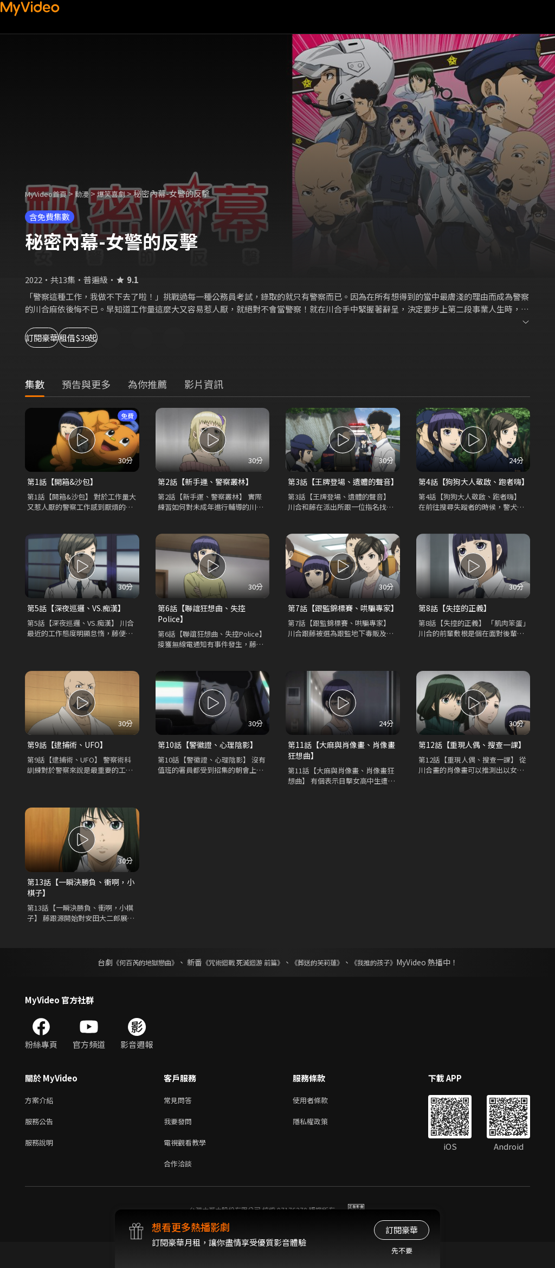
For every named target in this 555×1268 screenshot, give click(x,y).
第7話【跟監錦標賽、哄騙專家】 (339, 627)
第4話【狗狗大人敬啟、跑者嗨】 (469, 487)
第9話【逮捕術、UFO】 (70, 760)
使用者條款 (319, 1120)
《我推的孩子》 (389, 981)
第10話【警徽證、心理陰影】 (211, 760)
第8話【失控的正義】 (457, 621)
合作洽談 (180, 1188)
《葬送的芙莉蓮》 (325, 981)
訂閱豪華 (54, 337)
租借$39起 (126, 337)
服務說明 (41, 1165)
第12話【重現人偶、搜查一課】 (467, 766)
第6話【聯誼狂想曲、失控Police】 (204, 627)
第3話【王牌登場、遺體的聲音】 (339, 487)
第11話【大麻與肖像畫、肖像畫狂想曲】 (341, 766)
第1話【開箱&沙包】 (64, 482)
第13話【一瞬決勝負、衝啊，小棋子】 (80, 905)
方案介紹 (41, 1120)
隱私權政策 (319, 1143)
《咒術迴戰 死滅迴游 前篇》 (240, 981)
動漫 (90, 193)
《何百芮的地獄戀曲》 (131, 981)
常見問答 (180, 1120)
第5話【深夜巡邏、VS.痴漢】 (80, 621)
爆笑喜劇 (123, 193)
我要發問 (180, 1143)
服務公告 (41, 1143)
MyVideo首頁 (49, 193)
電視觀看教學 (188, 1165)
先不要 (401, 1250)
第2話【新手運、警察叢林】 (209, 482)
